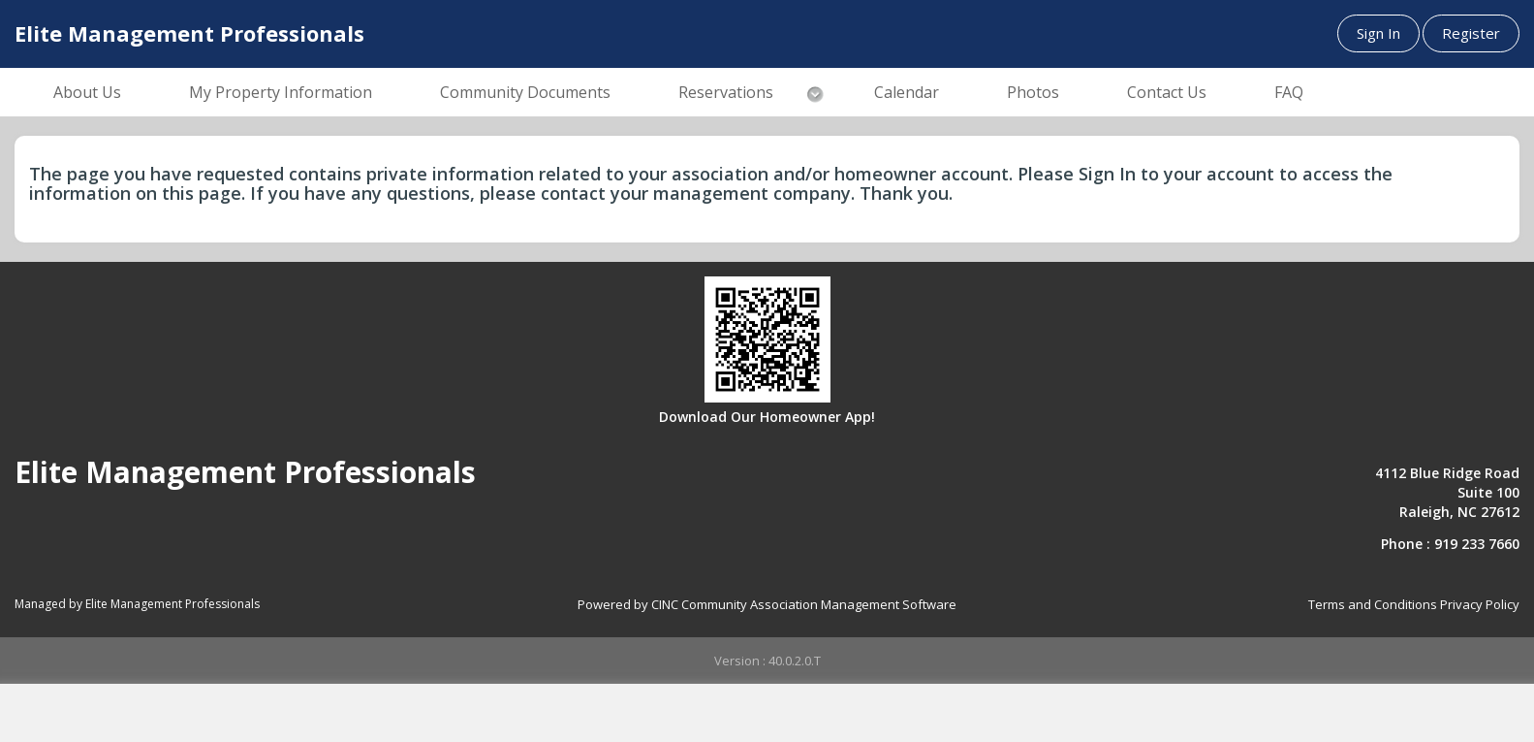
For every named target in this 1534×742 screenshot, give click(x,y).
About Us (87, 92)
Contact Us (1166, 92)
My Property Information (280, 92)
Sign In (1378, 33)
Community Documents (525, 92)
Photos (1033, 92)
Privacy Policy (1479, 604)
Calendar (906, 92)
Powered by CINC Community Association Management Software (767, 604)
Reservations (725, 92)
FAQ (1288, 92)
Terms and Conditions (1372, 604)
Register (1471, 33)
